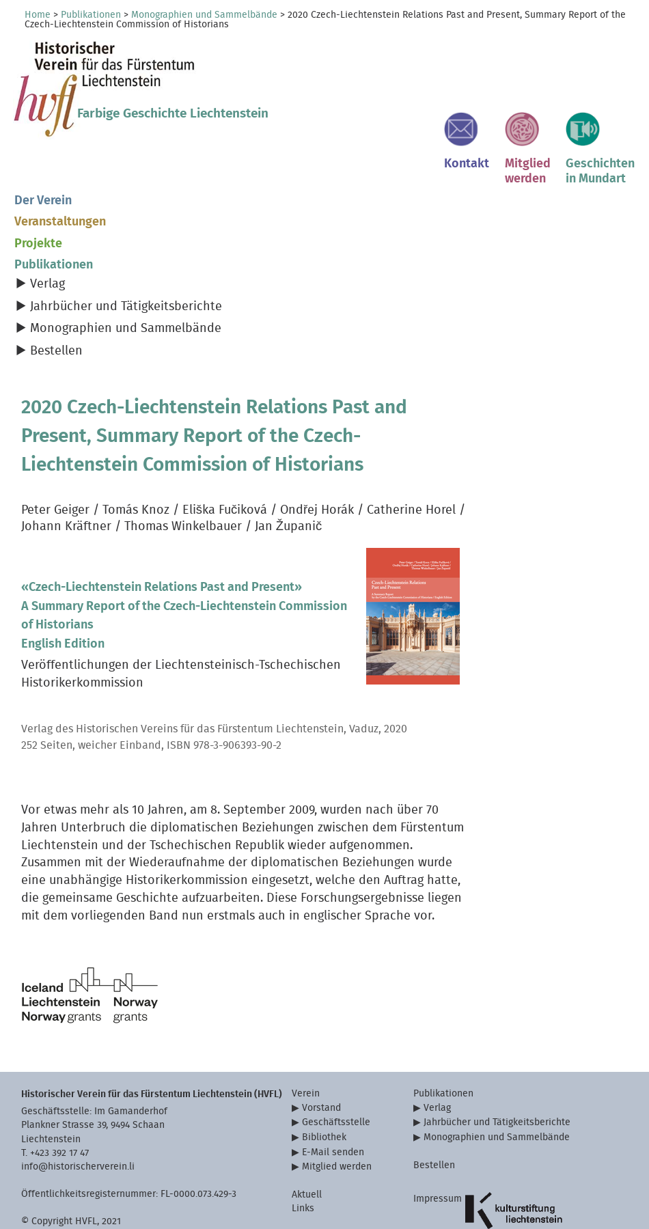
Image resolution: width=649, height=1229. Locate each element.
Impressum (437, 1160)
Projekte (38, 204)
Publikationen (91, 15)
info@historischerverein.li (78, 1127)
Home (38, 15)
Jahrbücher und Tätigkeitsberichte (126, 267)
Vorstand (321, 1069)
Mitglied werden (337, 1128)
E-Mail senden (333, 1113)
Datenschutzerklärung (460, 1196)
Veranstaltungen (60, 183)
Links (303, 1170)
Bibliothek (324, 1098)
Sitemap (431, 1210)
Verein (306, 1054)
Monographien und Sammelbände (204, 15)
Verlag (47, 245)
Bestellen (56, 311)
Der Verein (43, 161)
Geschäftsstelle (336, 1084)
